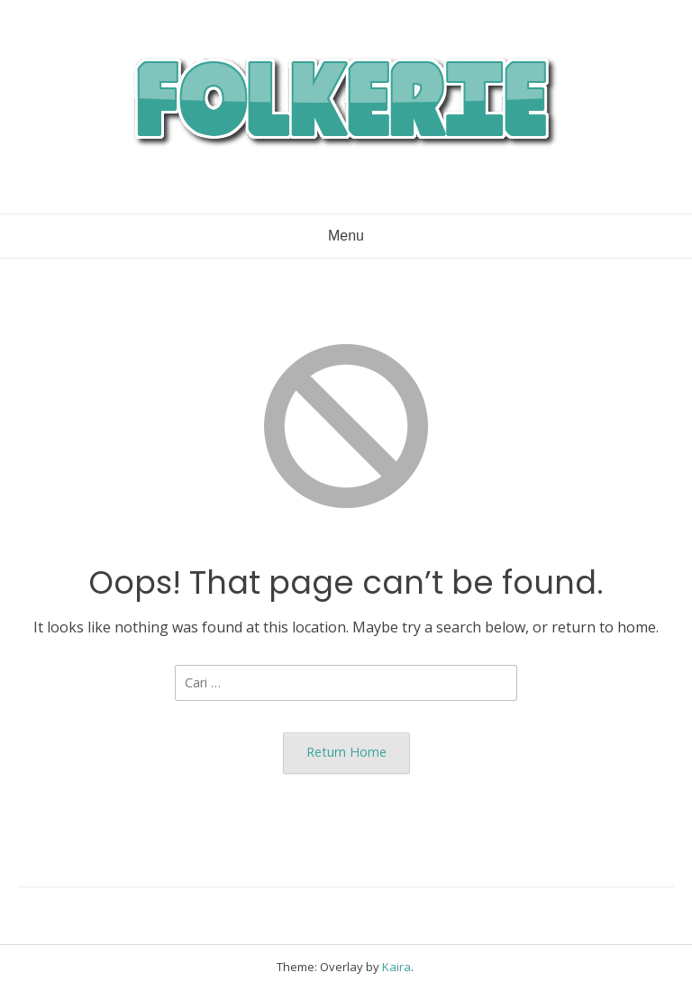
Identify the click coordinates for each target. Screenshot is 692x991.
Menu (346, 235)
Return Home (346, 751)
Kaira (396, 967)
